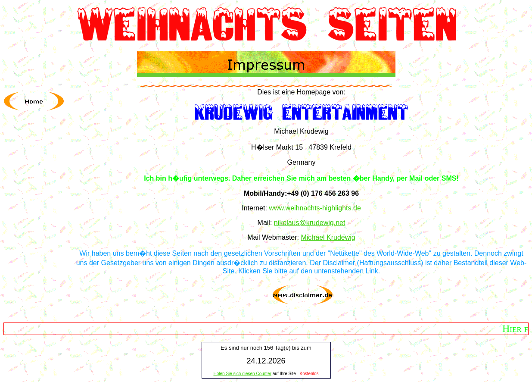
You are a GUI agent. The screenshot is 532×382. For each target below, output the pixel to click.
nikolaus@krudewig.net (309, 222)
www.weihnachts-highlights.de (315, 208)
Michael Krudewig (328, 237)
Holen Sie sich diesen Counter (242, 373)
